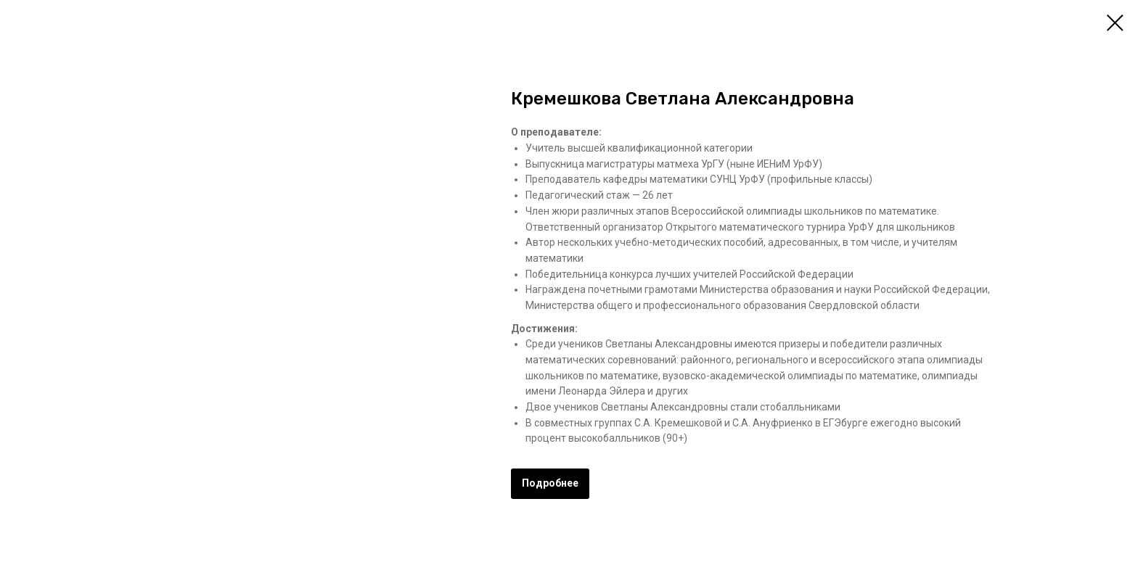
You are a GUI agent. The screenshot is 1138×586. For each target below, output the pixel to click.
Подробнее (550, 483)
